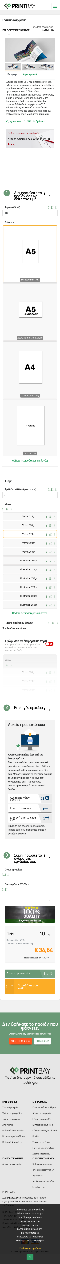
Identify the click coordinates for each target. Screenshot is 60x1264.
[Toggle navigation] (55, 6)
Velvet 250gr (28, 552)
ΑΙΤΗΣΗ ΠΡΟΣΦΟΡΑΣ (21, 1041)
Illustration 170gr (28, 587)
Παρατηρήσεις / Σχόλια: (17, 884)
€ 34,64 (43, 950)
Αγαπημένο (13, 129)
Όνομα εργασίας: (13, 869)
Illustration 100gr (28, 560)
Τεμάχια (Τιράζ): (13, 207)
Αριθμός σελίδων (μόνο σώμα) (20, 489)
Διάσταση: (10, 222)
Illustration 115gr (28, 569)
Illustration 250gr (28, 605)
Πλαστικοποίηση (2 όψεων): (19, 622)
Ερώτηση (35, 129)
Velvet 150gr (28, 525)
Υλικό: (8, 504)
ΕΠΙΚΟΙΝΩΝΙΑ (42, 1041)
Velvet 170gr (28, 534)
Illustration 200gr (28, 596)
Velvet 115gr (28, 516)
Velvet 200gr (28, 543)
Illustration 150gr (28, 578)
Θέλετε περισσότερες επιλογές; (30, 460)
